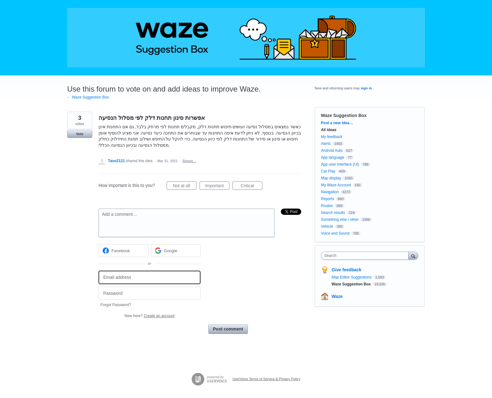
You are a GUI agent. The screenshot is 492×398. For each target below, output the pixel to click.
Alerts (326, 143)
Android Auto (332, 150)
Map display (331, 178)
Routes (327, 206)
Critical (251, 186)
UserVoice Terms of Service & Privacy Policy (267, 379)
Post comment (228, 329)
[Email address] (150, 277)
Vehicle (327, 226)
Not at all (184, 186)
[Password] (150, 293)
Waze (337, 296)
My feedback (331, 137)
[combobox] (366, 255)
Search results (333, 212)
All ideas (328, 130)
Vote (79, 134)
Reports (327, 199)
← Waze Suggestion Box (88, 97)
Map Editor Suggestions (352, 277)
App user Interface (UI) (340, 164)
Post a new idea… (337, 123)
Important (217, 186)
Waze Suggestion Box (344, 115)
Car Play (328, 171)
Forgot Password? (115, 305)
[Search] (413, 255)
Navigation (330, 192)
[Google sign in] (176, 250)
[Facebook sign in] (123, 250)
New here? (149, 316)
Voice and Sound (335, 233)
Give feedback (346, 269)
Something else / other (340, 219)
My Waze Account (336, 185)
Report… (189, 161)
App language (332, 157)
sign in (366, 88)
